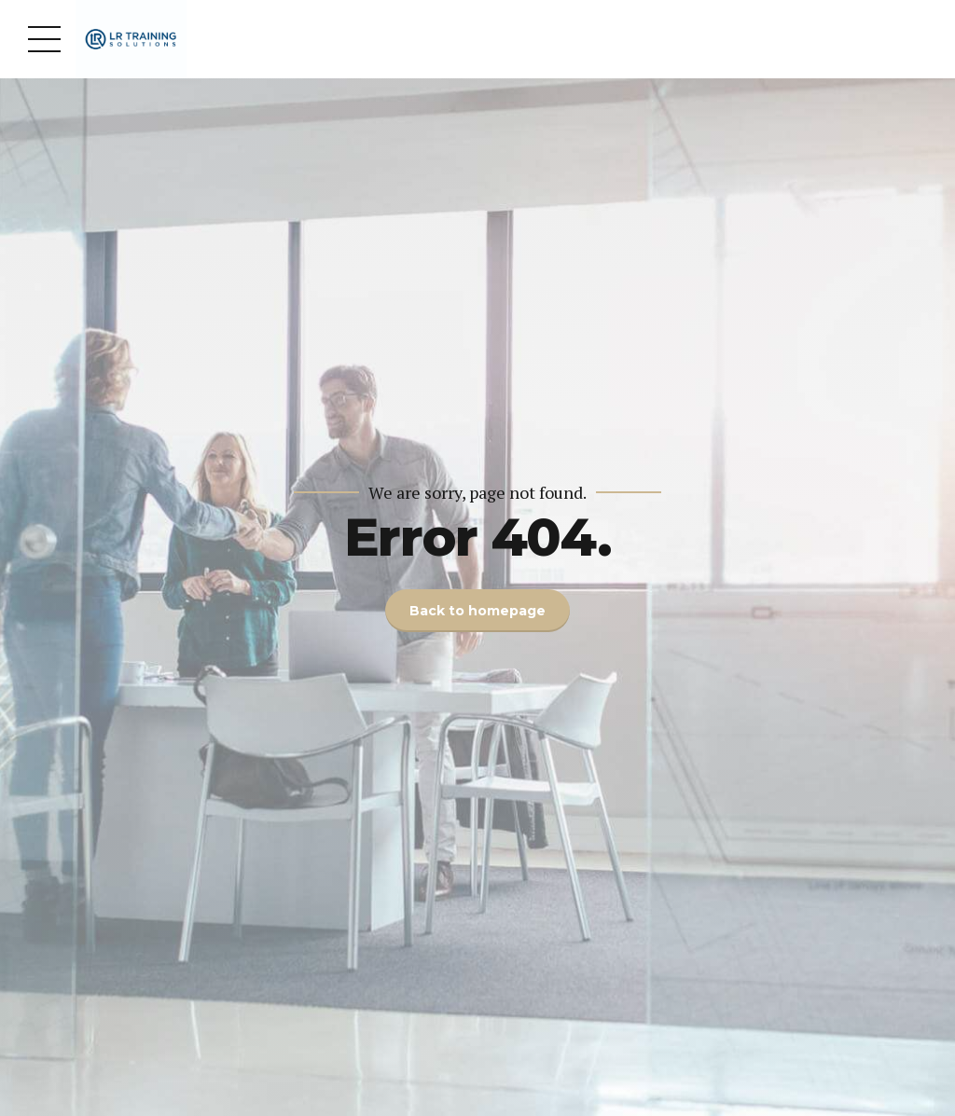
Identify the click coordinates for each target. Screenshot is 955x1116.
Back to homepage (477, 610)
